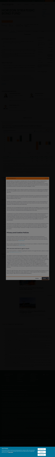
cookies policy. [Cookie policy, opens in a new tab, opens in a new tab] (10, 452)
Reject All (41, 451)
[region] (27, 452)
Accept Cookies (41, 454)
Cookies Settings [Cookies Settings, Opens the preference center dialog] (41, 449)
